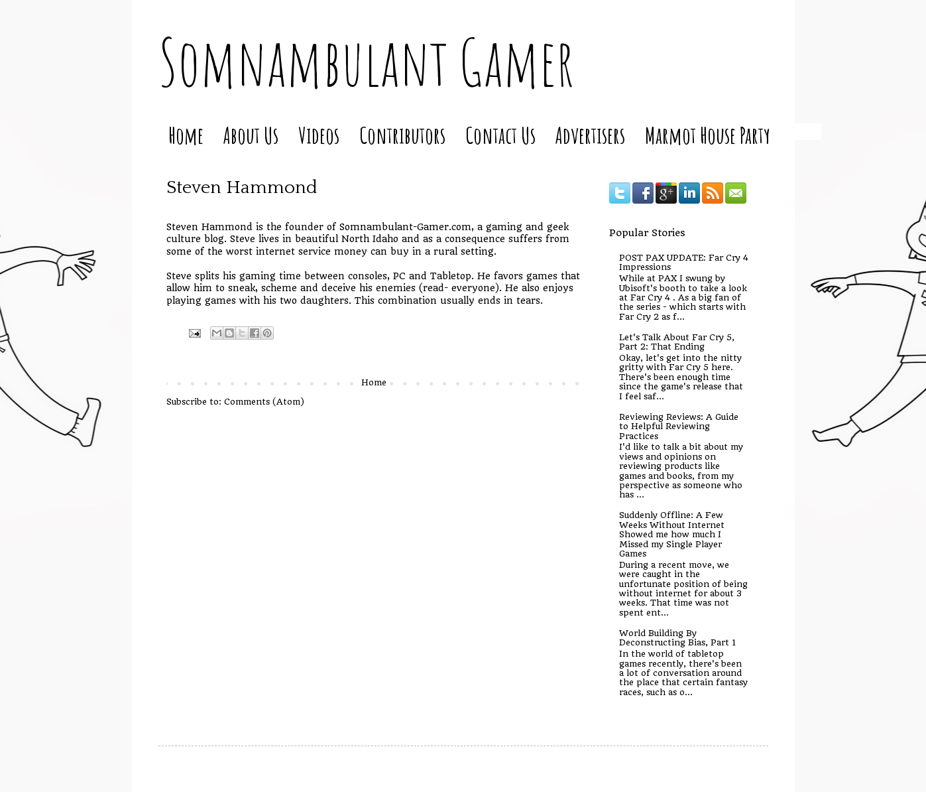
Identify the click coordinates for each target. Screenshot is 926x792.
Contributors (402, 135)
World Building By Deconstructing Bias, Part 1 (677, 637)
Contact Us (500, 135)
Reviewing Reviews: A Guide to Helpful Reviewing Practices (678, 426)
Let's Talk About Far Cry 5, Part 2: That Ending (676, 342)
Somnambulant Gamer (366, 61)
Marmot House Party (707, 135)
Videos (318, 135)
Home (185, 135)
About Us (250, 135)
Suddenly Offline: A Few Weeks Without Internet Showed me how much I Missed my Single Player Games (671, 534)
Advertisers (590, 135)
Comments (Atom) (264, 402)
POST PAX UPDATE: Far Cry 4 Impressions (683, 262)
